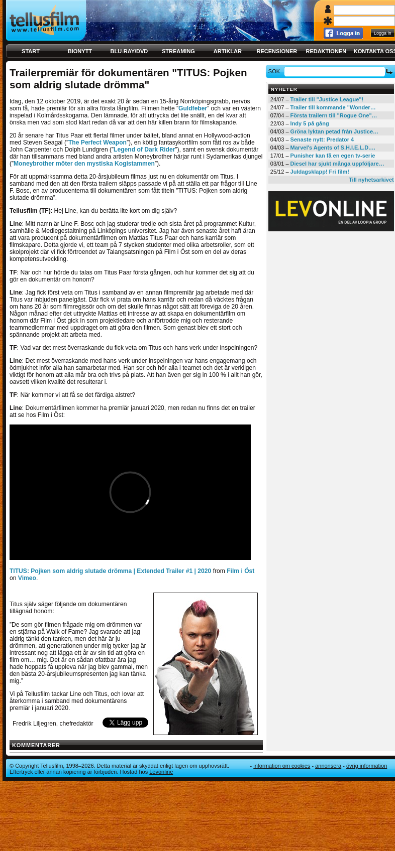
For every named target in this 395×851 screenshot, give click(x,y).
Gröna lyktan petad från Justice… (334, 131)
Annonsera (328, 766)
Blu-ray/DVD (129, 51)
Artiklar (228, 51)
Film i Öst (240, 571)
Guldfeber (192, 108)
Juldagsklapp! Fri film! (319, 172)
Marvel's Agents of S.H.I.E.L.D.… (333, 148)
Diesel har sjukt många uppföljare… (337, 164)
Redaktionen (326, 51)
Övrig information (366, 766)
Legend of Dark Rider (144, 149)
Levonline (161, 772)
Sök (275, 71)
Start (31, 51)
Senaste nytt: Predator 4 (322, 139)
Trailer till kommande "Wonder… (333, 107)
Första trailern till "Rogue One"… (333, 115)
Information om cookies (281, 766)
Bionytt (80, 51)
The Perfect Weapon (97, 142)
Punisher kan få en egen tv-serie (332, 156)
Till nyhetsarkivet (371, 180)
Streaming (178, 51)
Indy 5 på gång (309, 123)
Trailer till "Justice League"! (327, 99)
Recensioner (276, 51)
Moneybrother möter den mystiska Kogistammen (84, 163)
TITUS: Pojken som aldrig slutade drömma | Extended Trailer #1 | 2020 (110, 571)
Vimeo (27, 578)
